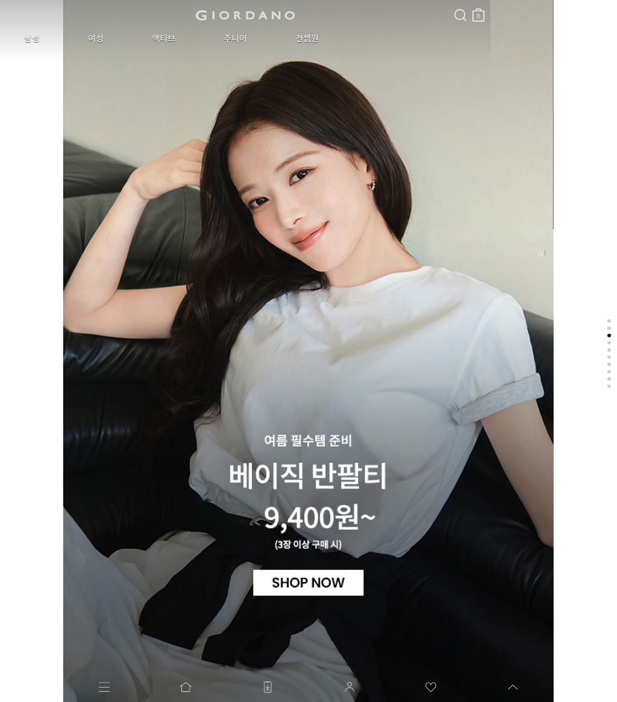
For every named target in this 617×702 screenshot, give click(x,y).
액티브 (118, 38)
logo (151, 15)
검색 (273, 5)
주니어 (172, 38)
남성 (23, 38)
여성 (69, 38)
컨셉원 (225, 38)
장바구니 (291, 10)
